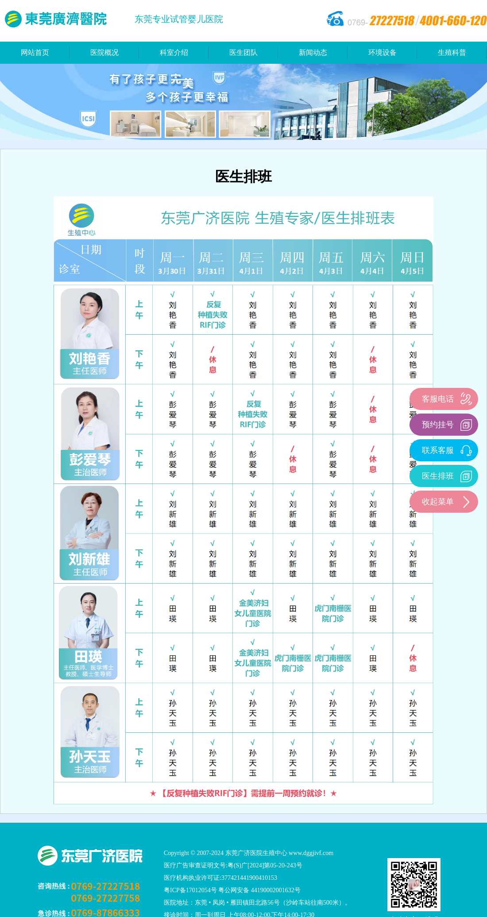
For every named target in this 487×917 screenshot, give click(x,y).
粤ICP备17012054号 (190, 890)
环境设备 (382, 52)
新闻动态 (313, 52)
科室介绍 (174, 52)
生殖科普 (452, 52)
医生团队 (243, 52)
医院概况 (104, 52)
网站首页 (35, 52)
